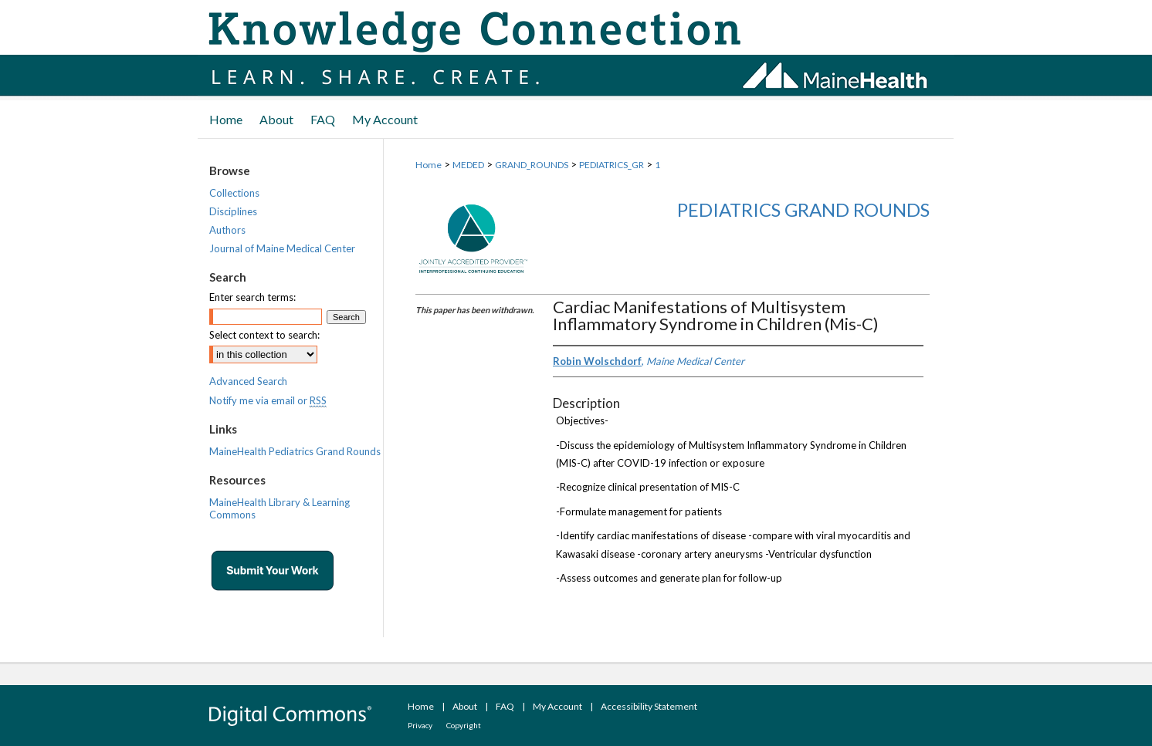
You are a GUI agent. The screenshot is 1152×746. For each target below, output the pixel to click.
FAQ (505, 706)
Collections (234, 193)
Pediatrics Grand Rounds (803, 209)
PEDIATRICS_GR (611, 164)
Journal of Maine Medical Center (282, 248)
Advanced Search (248, 381)
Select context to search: (264, 335)
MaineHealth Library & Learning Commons (279, 508)
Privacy (420, 725)
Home (428, 164)
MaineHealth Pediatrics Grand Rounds (295, 451)
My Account (557, 706)
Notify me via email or (268, 400)
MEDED (468, 164)
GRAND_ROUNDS (531, 164)
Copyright (463, 725)
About (464, 706)
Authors (227, 230)
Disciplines (233, 211)
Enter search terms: (252, 297)
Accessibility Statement (649, 706)
